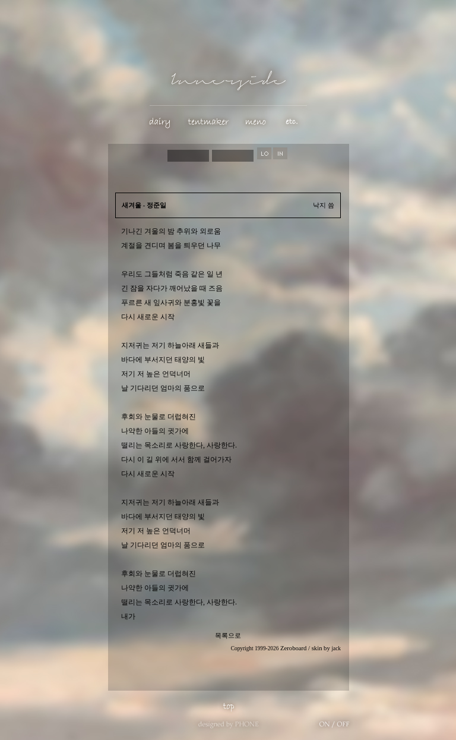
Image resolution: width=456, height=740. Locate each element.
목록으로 (228, 635)
